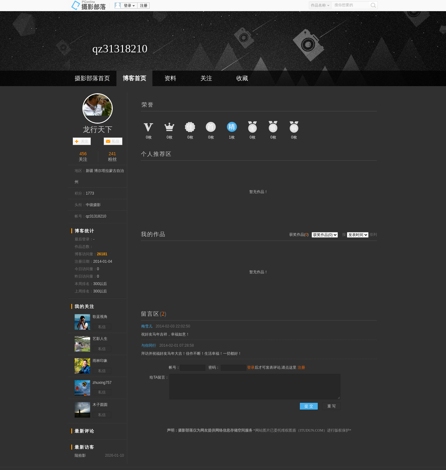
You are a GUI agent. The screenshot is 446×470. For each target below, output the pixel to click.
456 (83, 153)
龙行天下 (97, 129)
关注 (206, 78)
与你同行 (148, 345)
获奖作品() (299, 234)
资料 (170, 78)
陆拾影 (80, 455)
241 (112, 153)
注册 (143, 5)
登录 (127, 5)
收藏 (242, 78)
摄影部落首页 (92, 78)
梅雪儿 (146, 326)
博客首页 (134, 78)
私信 (115, 141)
